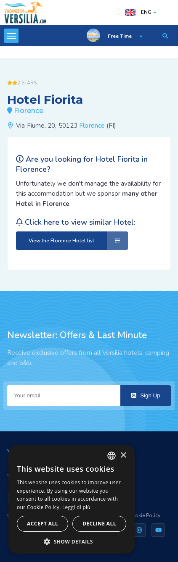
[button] (71, 541)
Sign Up (145, 395)
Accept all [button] (42, 523)
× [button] (123, 455)
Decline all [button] (99, 523)
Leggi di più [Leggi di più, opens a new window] (76, 507)
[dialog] (71, 499)
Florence (92, 125)
